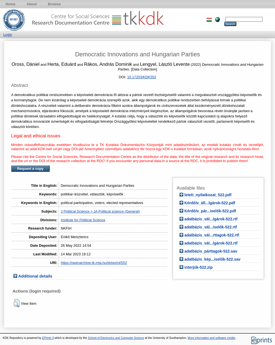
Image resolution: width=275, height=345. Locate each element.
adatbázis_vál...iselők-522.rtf (210, 227)
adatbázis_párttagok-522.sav (210, 251)
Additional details (35, 276)
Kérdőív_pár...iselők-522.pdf (210, 211)
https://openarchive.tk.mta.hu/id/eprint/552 (94, 263)
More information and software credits (211, 337)
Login (7, 34)
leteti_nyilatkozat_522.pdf (207, 195)
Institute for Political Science (83, 220)
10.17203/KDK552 (141, 77)
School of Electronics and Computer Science (116, 337)
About (32, 4)
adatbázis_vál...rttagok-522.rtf (211, 235)
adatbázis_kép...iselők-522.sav (212, 259)
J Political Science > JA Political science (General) (100, 211)
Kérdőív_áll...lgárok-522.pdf (209, 203)
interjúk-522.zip (198, 267)
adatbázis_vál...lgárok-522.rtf (211, 219)
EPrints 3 (48, 337)
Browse (54, 4)
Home (11, 4)
